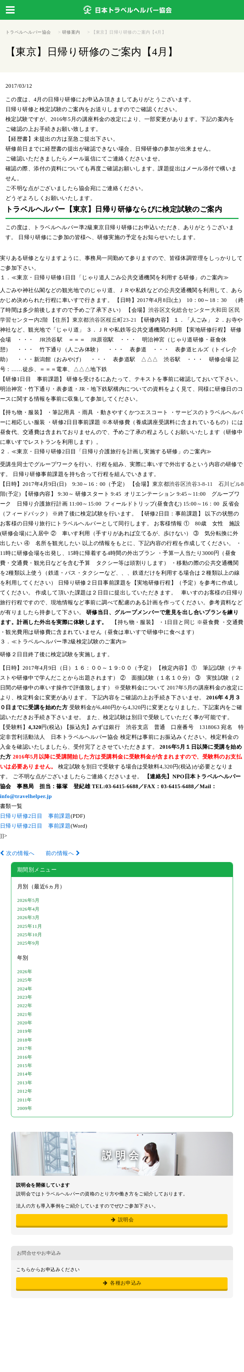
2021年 (24, 1014)
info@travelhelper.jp (26, 796)
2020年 (24, 1022)
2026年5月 (28, 900)
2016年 (24, 1057)
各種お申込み (122, 1283)
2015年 (24, 1065)
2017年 (24, 1048)
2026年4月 (28, 909)
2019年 (24, 1031)
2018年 (24, 1040)
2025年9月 (28, 943)
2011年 (24, 1100)
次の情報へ (20, 853)
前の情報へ (60, 853)
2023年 (24, 997)
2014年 (24, 1074)
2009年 (24, 1108)
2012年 (24, 1091)
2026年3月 (28, 917)
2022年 (24, 1005)
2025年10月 (29, 934)
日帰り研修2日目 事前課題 (35, 816)
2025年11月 (29, 926)
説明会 (122, 1219)
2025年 (24, 980)
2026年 (24, 971)
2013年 (24, 1082)
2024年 (24, 988)
